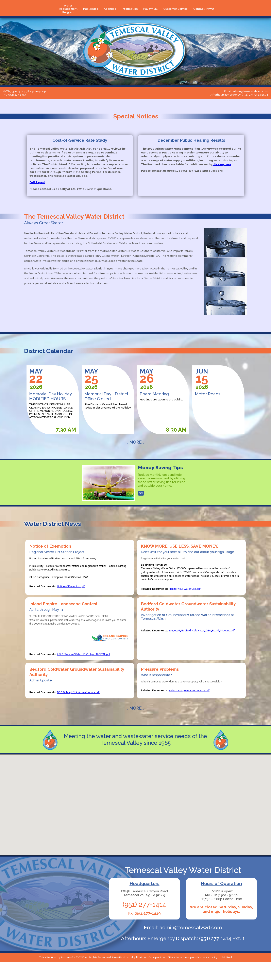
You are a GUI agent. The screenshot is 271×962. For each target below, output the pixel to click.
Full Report (37, 182)
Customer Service (175, 8)
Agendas (110, 8)
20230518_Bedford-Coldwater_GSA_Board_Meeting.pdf (202, 630)
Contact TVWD (203, 8)
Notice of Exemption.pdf (71, 586)
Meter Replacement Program (68, 9)
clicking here (222, 164)
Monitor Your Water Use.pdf (185, 588)
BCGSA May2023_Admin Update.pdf (78, 692)
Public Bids (90, 8)
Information (130, 8)
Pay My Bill (150, 8)
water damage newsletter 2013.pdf (189, 690)
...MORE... (135, 442)
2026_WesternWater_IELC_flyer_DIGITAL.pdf (83, 654)
